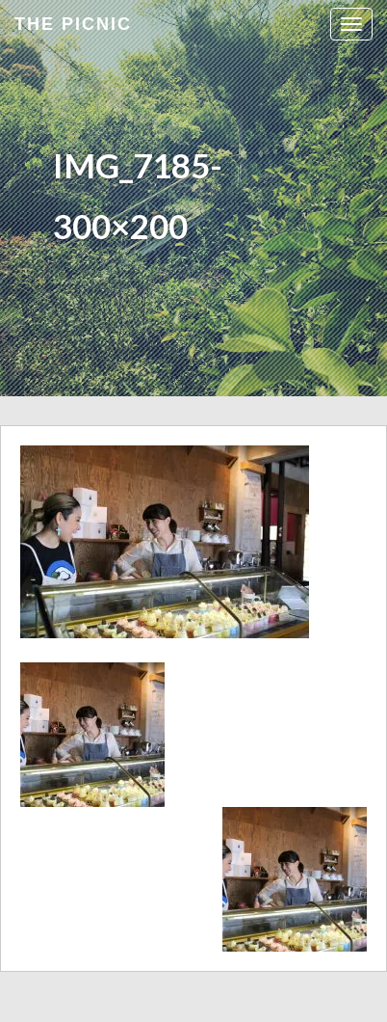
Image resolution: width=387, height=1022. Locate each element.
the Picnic (73, 24)
